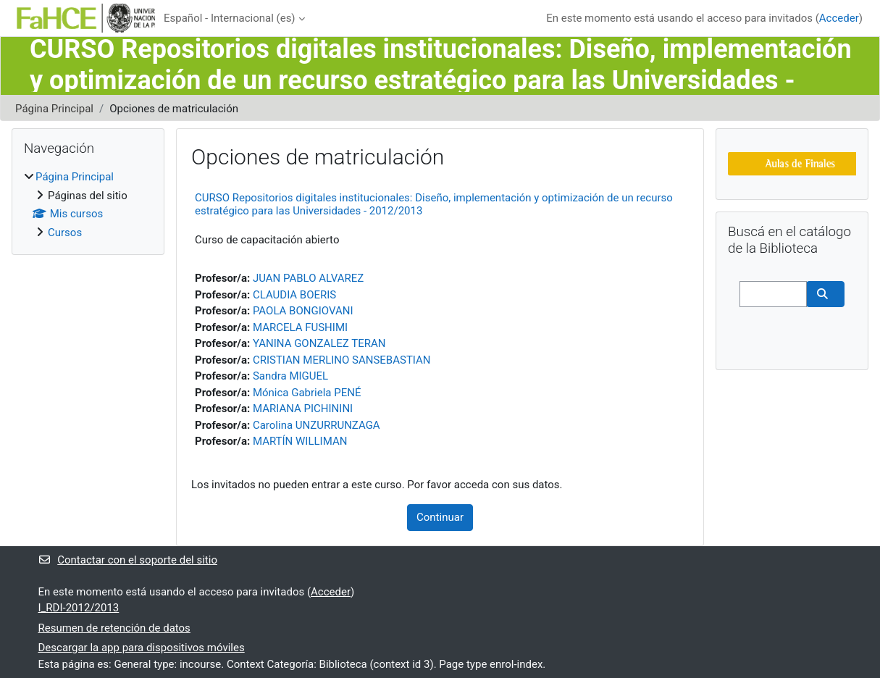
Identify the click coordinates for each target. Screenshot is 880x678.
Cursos (65, 232)
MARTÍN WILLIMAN (300, 441)
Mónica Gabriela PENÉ (307, 392)
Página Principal (54, 108)
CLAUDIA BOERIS (294, 294)
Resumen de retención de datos (114, 628)
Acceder (839, 18)
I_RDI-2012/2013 (79, 607)
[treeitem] (88, 204)
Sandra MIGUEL (290, 375)
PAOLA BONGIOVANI (303, 310)
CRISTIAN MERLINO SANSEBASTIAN (342, 360)
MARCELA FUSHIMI (300, 327)
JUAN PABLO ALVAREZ (308, 278)
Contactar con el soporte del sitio (127, 559)
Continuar (440, 517)
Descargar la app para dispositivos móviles (141, 647)
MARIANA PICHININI (303, 408)
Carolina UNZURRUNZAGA (316, 425)
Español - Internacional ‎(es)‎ (230, 18)
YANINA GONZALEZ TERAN (319, 343)
